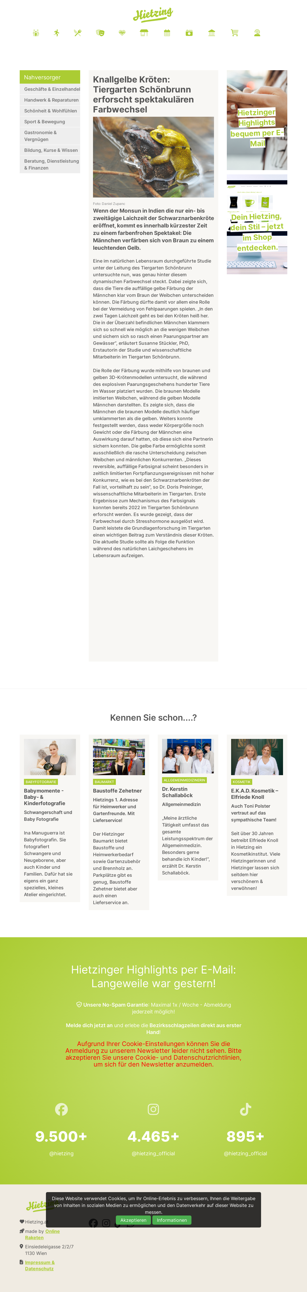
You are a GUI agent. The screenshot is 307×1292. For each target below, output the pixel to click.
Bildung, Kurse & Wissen (51, 150)
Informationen (172, 1220)
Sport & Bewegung (44, 121)
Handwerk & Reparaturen (51, 100)
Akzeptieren (133, 1220)
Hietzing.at (153, 15)
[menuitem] (153, 33)
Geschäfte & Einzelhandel (52, 89)
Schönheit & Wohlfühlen (50, 111)
